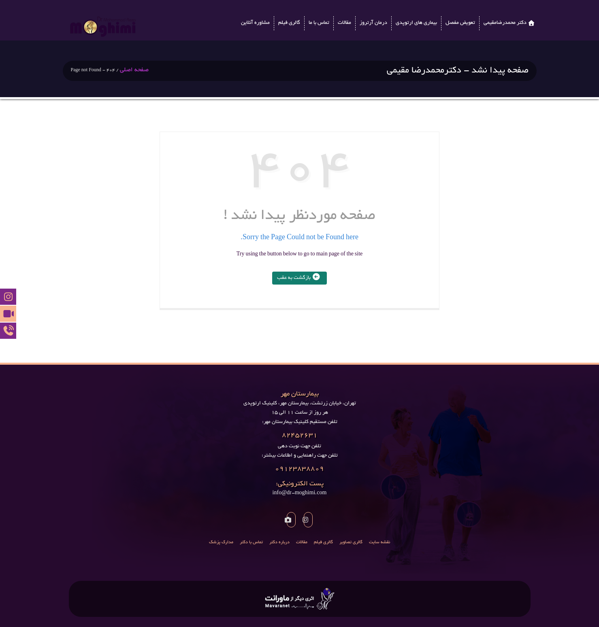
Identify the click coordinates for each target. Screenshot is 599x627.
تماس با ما (319, 23)
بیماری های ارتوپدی (416, 23)
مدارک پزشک (221, 542)
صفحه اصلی (134, 70)
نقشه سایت (379, 542)
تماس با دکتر (251, 542)
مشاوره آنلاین (255, 23)
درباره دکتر (279, 542)
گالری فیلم (289, 23)
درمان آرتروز (373, 23)
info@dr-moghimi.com (300, 488)
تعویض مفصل (460, 23)
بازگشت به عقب (299, 278)
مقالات (344, 23)
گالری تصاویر (350, 542)
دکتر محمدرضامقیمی (505, 23)
